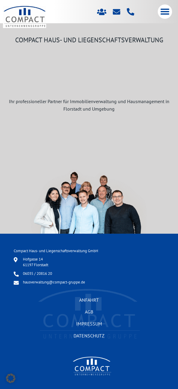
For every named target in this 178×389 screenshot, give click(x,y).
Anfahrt (89, 300)
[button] (165, 11)
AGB (89, 312)
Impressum (89, 324)
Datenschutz (89, 336)
